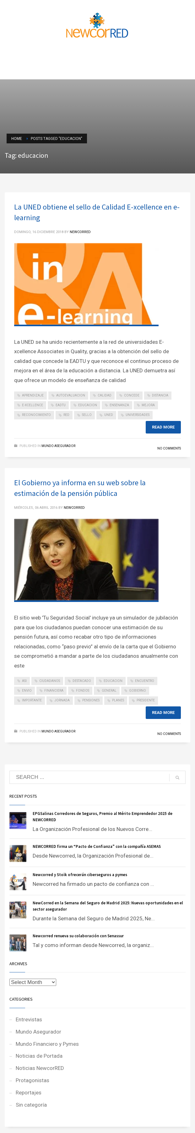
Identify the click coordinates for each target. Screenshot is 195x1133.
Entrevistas (29, 1019)
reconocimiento (36, 415)
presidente (146, 700)
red (66, 415)
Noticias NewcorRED (40, 1068)
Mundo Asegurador (58, 446)
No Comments (169, 448)
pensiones (91, 700)
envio (27, 690)
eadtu (61, 405)
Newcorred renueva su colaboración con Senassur (78, 936)
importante (32, 700)
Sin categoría (31, 1105)
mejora (148, 405)
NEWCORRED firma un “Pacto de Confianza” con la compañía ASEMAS (97, 846)
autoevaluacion (70, 395)
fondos (82, 690)
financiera (53, 690)
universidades (137, 415)
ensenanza (119, 405)
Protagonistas (32, 1080)
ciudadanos (49, 681)
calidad (104, 395)
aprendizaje (33, 395)
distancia (160, 395)
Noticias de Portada (39, 1056)
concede (131, 395)
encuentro (144, 681)
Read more (163, 427)
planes (118, 700)
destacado (82, 681)
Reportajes (28, 1092)
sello (87, 415)
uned (108, 415)
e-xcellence (32, 405)
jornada (62, 700)
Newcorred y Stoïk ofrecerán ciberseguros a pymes (80, 874)
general (109, 690)
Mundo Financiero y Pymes (47, 1044)
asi (24, 681)
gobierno (137, 690)
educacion (87, 405)
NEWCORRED (80, 232)
